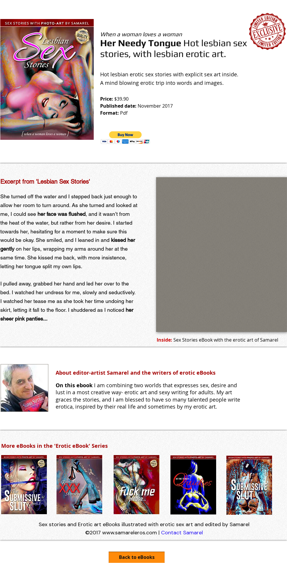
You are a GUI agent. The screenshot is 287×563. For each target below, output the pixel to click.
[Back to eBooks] (137, 557)
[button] (125, 137)
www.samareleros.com (129, 532)
